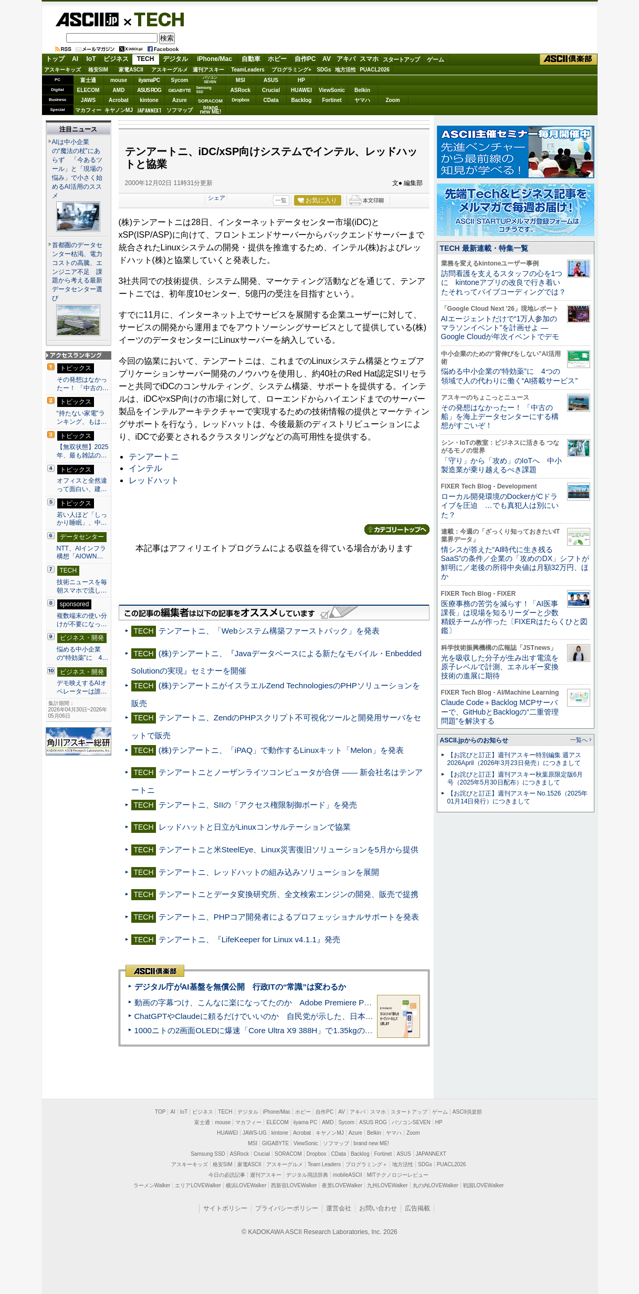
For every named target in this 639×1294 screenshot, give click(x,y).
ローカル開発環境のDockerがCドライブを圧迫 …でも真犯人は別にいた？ (500, 505)
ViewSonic (332, 90)
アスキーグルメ (169, 70)
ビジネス (116, 59)
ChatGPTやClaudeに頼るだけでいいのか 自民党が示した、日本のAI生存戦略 (273, 1016)
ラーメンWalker (152, 1185)
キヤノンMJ (118, 110)
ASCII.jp (87, 19)
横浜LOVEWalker (246, 1185)
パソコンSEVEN (210, 80)
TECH (155, 19)
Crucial (271, 90)
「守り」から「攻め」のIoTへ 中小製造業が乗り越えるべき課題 (501, 465)
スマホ (369, 59)
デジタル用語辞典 (307, 1175)
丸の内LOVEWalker (435, 1185)
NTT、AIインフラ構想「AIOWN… (82, 553)
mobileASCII (347, 1175)
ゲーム (435, 59)
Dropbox (240, 100)
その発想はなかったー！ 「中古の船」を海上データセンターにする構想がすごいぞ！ (500, 416)
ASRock (240, 90)
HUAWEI (301, 90)
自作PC (305, 59)
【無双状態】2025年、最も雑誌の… (83, 451)
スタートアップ (401, 59)
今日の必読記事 (226, 1175)
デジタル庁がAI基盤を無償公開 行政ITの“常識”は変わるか (240, 986)
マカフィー (88, 110)
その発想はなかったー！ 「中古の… (83, 384)
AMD (119, 90)
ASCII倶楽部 (568, 59)
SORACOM (288, 1154)
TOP (160, 1112)
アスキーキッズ (62, 70)
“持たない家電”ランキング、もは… (82, 417)
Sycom (179, 80)
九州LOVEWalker (387, 1185)
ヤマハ (362, 100)
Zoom (392, 100)
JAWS (88, 100)
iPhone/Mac (214, 59)
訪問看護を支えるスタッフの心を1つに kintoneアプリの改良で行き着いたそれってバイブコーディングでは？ (503, 282)
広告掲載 (417, 1208)
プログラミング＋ (366, 1164)
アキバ (346, 59)
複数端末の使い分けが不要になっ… (82, 620)
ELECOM (88, 90)
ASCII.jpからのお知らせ (474, 740)
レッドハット (154, 480)
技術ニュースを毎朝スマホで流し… (82, 586)
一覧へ (579, 740)
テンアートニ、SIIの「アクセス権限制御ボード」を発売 (258, 804)
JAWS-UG (255, 1133)
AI (75, 59)
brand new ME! (371, 1143)
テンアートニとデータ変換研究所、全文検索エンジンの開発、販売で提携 (288, 894)
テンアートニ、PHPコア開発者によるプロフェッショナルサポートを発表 (289, 916)
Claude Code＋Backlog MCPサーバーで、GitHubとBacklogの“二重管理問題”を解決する (500, 711)
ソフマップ (179, 110)
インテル (145, 468)
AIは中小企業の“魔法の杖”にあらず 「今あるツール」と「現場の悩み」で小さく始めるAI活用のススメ (77, 168)
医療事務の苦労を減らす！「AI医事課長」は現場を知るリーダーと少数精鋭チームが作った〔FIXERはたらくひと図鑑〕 (514, 617)
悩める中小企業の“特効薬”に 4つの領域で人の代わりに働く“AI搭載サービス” (509, 375)
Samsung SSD (208, 1154)
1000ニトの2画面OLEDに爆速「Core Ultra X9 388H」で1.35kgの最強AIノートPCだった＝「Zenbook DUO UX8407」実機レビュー (366, 1030)
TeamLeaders (248, 70)
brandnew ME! (211, 110)
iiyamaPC (149, 80)
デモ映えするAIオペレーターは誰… (82, 687)
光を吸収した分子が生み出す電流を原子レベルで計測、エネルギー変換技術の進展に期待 (500, 667)
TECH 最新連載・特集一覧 (484, 248)
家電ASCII (131, 70)
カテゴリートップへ (397, 529)
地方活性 (345, 70)
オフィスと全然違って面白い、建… (82, 485)
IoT (91, 59)
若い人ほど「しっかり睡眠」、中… (82, 519)
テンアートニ (154, 456)
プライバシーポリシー (286, 1208)
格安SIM (98, 70)
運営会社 (338, 1208)
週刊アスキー (208, 70)
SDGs (324, 70)
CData (271, 100)
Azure (179, 100)
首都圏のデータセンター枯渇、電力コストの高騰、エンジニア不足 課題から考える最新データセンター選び (77, 271)
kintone (149, 100)
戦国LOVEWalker (483, 1185)
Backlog (301, 100)
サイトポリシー (225, 1208)
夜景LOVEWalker (342, 1185)
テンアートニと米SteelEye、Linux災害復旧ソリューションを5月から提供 (288, 849)
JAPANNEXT (149, 110)
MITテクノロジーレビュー (397, 1175)
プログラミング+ (291, 70)
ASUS (271, 80)
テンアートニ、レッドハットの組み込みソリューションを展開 (269, 872)
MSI (240, 80)
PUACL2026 (375, 70)
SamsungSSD (204, 90)
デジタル (175, 59)
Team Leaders (324, 1164)
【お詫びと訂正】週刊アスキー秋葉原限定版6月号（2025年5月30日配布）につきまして (515, 778)
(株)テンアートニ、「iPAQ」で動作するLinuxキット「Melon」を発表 (281, 750)
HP (301, 80)
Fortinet (331, 100)
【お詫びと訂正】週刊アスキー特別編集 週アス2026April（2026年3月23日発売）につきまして (514, 759)
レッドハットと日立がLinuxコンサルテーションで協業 (255, 826)
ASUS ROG (149, 90)
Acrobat (119, 100)
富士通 (88, 80)
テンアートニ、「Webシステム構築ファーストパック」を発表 (269, 630)
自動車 (251, 59)
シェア (216, 198)
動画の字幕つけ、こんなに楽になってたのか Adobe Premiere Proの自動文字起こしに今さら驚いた (311, 1002)
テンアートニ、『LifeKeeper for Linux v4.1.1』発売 (249, 939)
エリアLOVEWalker (198, 1185)
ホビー (277, 59)
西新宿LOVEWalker (294, 1185)
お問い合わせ (378, 1208)
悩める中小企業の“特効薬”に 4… (83, 653)
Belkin (362, 90)
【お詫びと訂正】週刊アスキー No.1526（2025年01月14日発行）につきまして (517, 797)
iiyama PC (306, 1122)
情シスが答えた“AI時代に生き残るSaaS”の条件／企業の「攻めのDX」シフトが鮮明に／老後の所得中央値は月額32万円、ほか (515, 563)
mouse (118, 80)
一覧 (281, 200)
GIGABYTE (179, 90)
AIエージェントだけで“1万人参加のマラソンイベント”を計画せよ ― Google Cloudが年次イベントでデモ (500, 327)
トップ (55, 59)
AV (326, 59)
